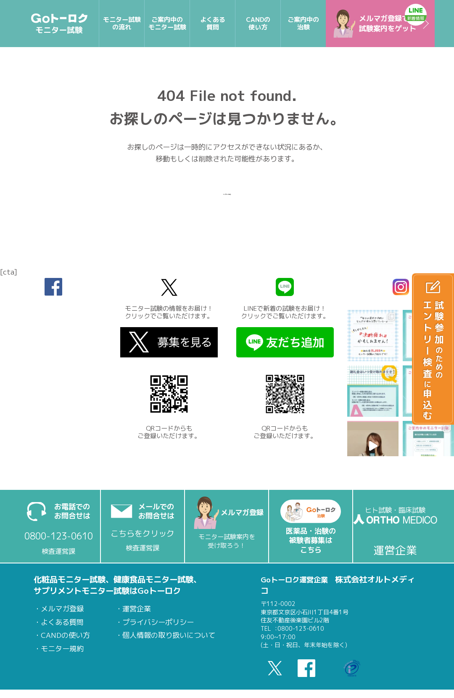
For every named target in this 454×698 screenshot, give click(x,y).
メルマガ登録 (62, 608)
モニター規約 (62, 648)
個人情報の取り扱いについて (168, 635)
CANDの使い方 (65, 635)
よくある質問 (62, 622)
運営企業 (136, 608)
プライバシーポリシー (158, 622)
